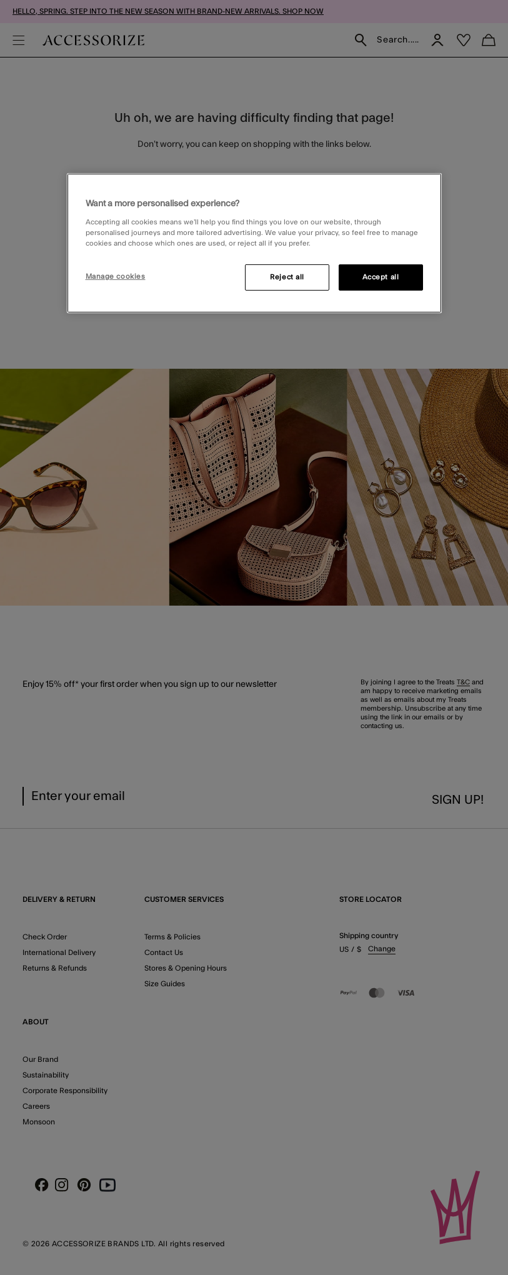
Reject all (287, 277)
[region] (254, 243)
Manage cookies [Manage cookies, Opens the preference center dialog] (116, 276)
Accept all (380, 277)
